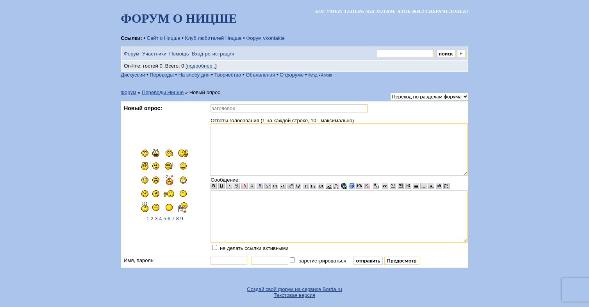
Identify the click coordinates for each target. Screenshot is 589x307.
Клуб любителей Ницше (213, 38)
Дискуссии (133, 75)
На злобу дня (194, 75)
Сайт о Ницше (163, 38)
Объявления (260, 75)
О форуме (291, 75)
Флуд (313, 75)
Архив (326, 75)
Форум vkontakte (265, 38)
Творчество (227, 75)
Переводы (162, 75)
